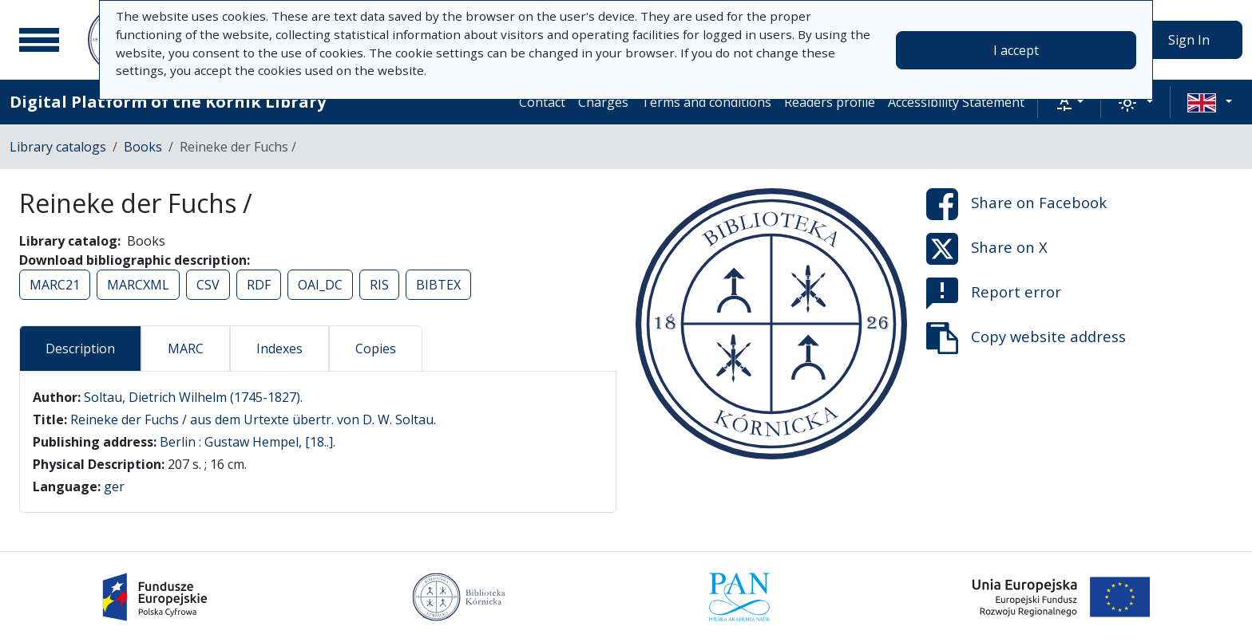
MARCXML (138, 284)
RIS (379, 284)
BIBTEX (438, 284)
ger (114, 486)
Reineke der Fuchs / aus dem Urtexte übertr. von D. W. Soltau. (253, 419)
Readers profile (829, 102)
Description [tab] (80, 348)
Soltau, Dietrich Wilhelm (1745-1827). (193, 397)
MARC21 (55, 284)
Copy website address (1026, 338)
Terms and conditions (706, 102)
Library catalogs (58, 147)
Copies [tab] (375, 348)
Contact (542, 102)
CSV (208, 284)
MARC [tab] (186, 348)
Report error (993, 293)
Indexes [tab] (279, 348)
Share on (1016, 204)
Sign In (1189, 40)
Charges (603, 102)
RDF (259, 284)
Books (143, 147)
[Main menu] (39, 39)
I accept (1016, 50)
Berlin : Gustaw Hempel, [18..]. (247, 442)
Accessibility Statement (956, 102)
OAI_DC (320, 284)
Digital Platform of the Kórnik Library (168, 101)
